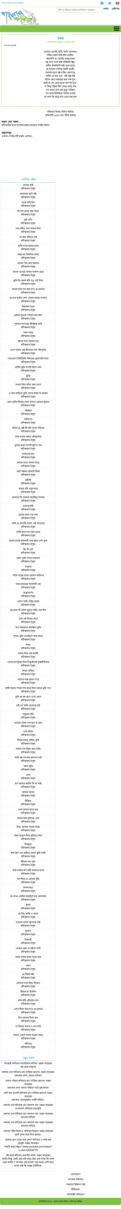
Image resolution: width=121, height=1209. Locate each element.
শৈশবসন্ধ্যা (28, 887)
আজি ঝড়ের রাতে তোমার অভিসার (28, 575)
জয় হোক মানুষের (28, 1067)
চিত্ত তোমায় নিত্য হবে (28, 1017)
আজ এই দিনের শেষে (28, 619)
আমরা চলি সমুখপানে (28, 488)
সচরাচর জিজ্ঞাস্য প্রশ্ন (75, 1184)
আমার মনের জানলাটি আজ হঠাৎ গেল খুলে (28, 540)
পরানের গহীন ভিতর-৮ (13, 1131)
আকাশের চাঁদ (28, 454)
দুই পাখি (28, 220)
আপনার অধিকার (75, 1179)
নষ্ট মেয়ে (10, 1155)
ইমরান (35, 1131)
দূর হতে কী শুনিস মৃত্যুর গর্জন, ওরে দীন (28, 610)
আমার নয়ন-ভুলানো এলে (28, 818)
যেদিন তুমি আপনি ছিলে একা (28, 367)
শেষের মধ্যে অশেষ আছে (28, 462)
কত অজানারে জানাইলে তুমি (28, 627)
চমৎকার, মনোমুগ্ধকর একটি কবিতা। (28, 1100)
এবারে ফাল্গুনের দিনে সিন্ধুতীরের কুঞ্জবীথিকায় (28, 662)
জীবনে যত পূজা (28, 861)
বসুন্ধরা (28, 566)
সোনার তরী (69, 42)
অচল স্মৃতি (28, 766)
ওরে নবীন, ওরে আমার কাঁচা (28, 228)
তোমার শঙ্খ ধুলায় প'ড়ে (28, 679)
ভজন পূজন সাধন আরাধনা (28, 558)
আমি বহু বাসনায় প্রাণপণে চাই (28, 757)
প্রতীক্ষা (28, 480)
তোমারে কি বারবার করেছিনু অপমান (28, 497)
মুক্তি (28, 376)
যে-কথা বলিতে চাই (28, 237)
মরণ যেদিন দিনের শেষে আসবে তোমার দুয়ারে (28, 402)
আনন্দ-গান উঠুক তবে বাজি (28, 749)
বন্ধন (28, 965)
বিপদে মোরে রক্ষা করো (28, 211)
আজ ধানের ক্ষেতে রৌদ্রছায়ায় (28, 436)
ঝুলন (28, 905)
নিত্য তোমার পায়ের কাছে (28, 827)
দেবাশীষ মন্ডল (28, 1155)
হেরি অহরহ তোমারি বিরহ (28, 471)
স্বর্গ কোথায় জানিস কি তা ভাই (28, 783)
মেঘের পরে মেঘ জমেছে (28, 263)
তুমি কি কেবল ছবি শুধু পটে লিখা (28, 280)
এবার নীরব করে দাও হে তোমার (28, 1009)
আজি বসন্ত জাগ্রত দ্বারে (28, 246)
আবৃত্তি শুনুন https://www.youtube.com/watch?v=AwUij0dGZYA (28, 1148)
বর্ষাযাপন (28, 419)
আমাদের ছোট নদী (28, 194)
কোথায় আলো (28, 792)
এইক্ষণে (28, 410)
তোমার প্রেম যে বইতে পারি (28, 948)
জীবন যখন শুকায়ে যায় (28, 341)
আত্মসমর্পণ (28, 592)
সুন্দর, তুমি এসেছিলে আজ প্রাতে (28, 636)
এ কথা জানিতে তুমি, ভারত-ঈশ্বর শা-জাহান (28, 393)
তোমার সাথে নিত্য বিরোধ (28, 983)
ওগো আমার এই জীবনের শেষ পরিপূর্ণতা (28, 350)
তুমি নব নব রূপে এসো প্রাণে (28, 697)
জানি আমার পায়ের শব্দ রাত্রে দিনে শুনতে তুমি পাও (28, 688)
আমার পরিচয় (11, 1081)
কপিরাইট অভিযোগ (75, 1194)
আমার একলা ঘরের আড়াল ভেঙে (28, 1035)
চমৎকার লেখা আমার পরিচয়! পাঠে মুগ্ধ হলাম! (28, 1087)
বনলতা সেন (7, 1072)
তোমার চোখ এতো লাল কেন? (18, 1140)
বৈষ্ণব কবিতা (28, 671)
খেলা (28, 775)
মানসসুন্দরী (28, 506)
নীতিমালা (75, 1189)
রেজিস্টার (115, 8)
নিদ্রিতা (28, 801)
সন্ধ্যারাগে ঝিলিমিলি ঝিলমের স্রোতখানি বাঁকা (28, 358)
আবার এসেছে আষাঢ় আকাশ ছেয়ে (28, 272)
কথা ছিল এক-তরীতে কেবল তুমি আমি (28, 853)
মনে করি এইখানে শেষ (28, 1000)
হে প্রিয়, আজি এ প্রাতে (28, 913)
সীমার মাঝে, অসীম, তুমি (28, 740)
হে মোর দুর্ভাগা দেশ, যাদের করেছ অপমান (28, 298)
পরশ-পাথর (28, 332)
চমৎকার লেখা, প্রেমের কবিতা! (28, 1075)
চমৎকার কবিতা (28, 1117)
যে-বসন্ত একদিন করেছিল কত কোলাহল (28, 896)
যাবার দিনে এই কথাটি (28, 653)
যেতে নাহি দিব (28, 202)
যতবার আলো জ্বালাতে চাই (28, 922)
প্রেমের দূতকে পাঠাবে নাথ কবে (28, 315)
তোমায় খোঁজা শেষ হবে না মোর (28, 723)
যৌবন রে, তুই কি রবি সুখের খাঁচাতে (28, 428)
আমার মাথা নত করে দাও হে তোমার (28, 289)
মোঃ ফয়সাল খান (30, 1105)
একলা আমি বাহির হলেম (28, 601)
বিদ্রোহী (8, 1063)
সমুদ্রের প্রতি (28, 714)
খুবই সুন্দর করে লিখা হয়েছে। (28, 1134)
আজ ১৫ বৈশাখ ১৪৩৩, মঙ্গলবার (12, 3)
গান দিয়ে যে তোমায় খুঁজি (28, 879)
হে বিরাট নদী (28, 974)
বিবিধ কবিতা (67, 112)
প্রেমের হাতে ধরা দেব (28, 514)
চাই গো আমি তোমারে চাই (28, 705)
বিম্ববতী (28, 939)
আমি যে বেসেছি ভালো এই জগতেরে (28, 523)
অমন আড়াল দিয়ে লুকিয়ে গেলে (28, 835)
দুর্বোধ (28, 931)
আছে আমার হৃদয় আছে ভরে (28, 957)
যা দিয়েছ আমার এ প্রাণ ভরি (28, 1026)
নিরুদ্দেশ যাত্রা (28, 306)
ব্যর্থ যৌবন (28, 731)
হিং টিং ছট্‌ (28, 549)
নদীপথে (28, 1043)
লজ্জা (28, 645)
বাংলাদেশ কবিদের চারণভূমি (28, 1108)
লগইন (106, 8)
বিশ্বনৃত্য (28, 844)
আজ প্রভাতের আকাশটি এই (28, 584)
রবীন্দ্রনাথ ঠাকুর (55, 42)
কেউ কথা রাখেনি (11, 1093)
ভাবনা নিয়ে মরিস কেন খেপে (28, 384)
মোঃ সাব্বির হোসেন (30, 1072)
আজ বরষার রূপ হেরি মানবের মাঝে (28, 870)
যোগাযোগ (75, 1174)
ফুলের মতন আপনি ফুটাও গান (28, 445)
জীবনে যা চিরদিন (28, 991)
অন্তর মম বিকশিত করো (28, 254)
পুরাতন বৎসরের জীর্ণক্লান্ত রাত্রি (28, 324)
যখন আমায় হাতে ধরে (28, 809)
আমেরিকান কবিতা (28, 1063)
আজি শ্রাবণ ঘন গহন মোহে (28, 532)
